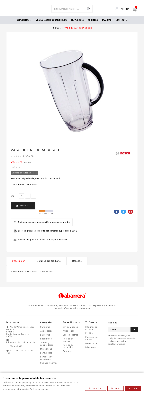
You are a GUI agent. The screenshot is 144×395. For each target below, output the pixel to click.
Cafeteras (45, 331)
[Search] (88, 11)
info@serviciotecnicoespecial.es (22, 346)
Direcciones (91, 347)
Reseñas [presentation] (77, 265)
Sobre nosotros (70, 339)
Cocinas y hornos (49, 367)
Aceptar (133, 388)
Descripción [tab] (18, 265)
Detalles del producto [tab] (49, 265)
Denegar (115, 388)
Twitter (123, 216)
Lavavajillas (46, 357)
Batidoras (45, 339)
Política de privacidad (68, 350)
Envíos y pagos (70, 331)
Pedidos (89, 337)
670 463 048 (16, 350)
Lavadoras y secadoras (46, 362)
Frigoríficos (46, 343)
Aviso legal (68, 335)
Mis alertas (90, 351)
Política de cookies (68, 344)
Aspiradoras (46, 335)
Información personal (91, 332)
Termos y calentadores (46, 348)
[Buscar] (68, 11)
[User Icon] (122, 11)
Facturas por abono (91, 342)
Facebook (116, 216)
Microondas (46, 353)
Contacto (67, 355)
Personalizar (95, 388)
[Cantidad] (21, 200)
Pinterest (130, 216)
